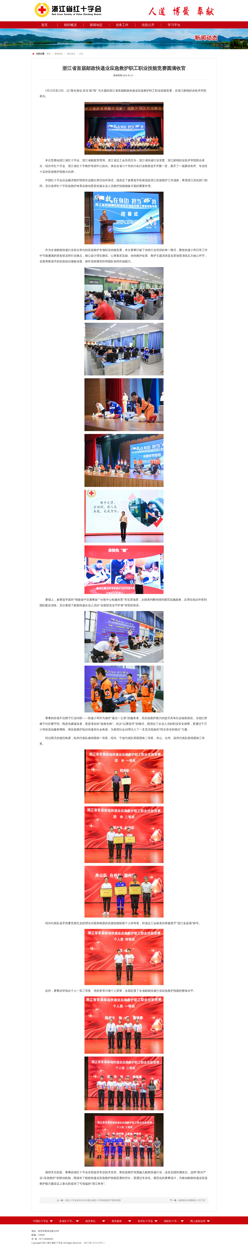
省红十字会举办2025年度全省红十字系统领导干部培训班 (93, 1200)
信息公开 (148, 25)
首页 (44, 25)
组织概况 (70, 25)
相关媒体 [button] (117, 1221)
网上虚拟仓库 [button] (197, 1221)
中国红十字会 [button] (40, 1221)
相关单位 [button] (90, 1221)
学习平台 (174, 25)
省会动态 (71, 54)
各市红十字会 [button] (145, 1221)
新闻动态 (96, 25)
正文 (81, 54)
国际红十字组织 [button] (173, 1221)
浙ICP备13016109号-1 (94, 1243)
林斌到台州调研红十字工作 (192, 1200)
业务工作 (122, 25)
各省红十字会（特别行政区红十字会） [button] (69, 1221)
